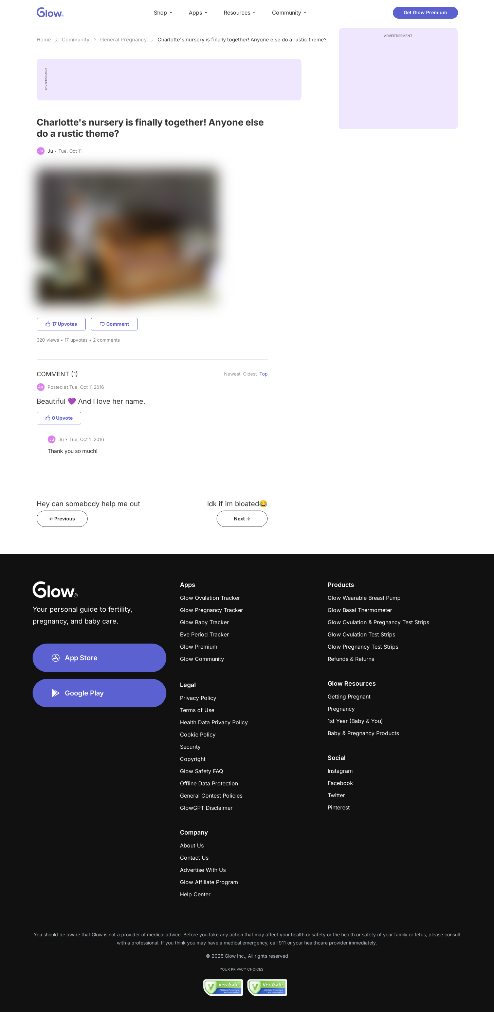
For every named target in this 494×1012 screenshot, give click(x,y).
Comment (114, 324)
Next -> (242, 518)
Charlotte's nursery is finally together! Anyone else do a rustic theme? (242, 39)
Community (75, 39)
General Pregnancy (123, 39)
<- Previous (62, 518)
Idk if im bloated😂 (237, 503)
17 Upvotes (61, 324)
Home (44, 39)
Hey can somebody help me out (88, 503)
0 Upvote (59, 418)
